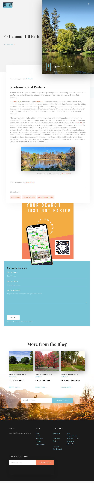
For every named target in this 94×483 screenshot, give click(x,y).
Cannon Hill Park (29, 197)
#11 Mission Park (17, 380)
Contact (38, 442)
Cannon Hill (15, 197)
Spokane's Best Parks (45, 197)
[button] (88, 4)
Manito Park (16, 102)
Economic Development (57, 448)
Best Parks (29, 79)
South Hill (39, 102)
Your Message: (14, 290)
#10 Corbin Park (42, 380)
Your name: (12, 272)
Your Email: (12, 281)
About (38, 436)
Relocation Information (71, 443)
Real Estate (39, 439)
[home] (6, 4)
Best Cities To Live (72, 439)
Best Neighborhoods (72, 435)
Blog (37, 433)
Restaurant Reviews (56, 440)
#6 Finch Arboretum (70, 380)
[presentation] (23, 309)
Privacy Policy (40, 444)
